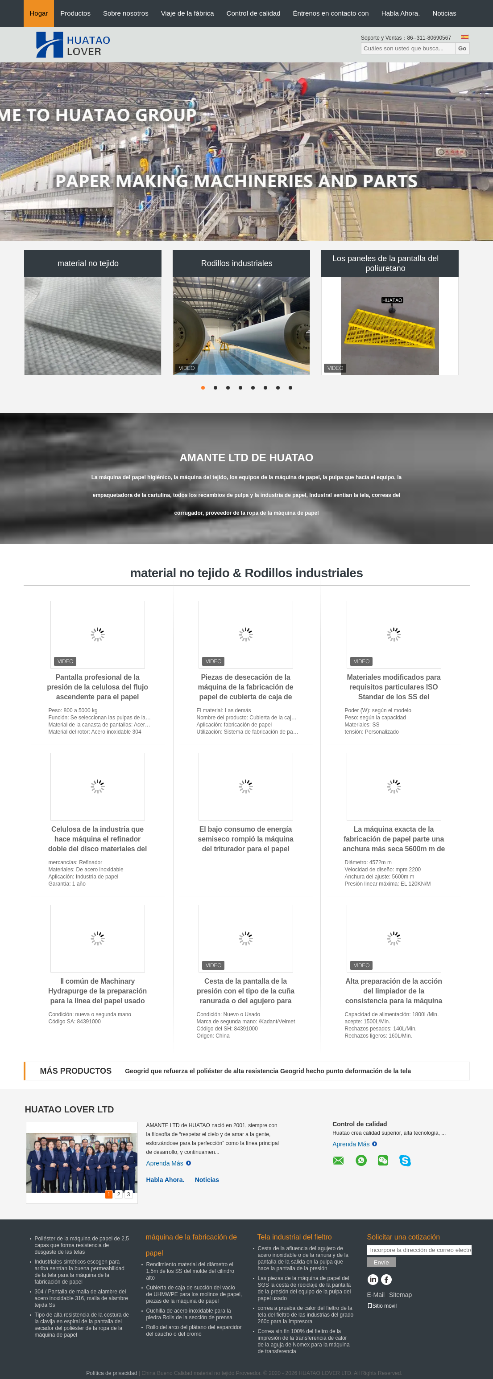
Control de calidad (254, 13)
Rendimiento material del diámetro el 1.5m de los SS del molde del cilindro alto (190, 1271)
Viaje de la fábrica (187, 13)
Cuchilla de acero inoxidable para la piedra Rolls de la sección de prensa (189, 1314)
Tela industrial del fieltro (294, 1237)
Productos (75, 13)
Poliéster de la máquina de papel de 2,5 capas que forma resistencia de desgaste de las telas (82, 1245)
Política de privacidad (111, 1373)
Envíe (381, 1262)
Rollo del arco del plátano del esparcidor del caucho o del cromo (194, 1330)
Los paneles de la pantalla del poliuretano (385, 263)
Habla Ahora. (400, 13)
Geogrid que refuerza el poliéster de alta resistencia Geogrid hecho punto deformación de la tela (268, 1071)
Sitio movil (382, 1306)
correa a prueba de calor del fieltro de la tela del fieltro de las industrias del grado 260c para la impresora (306, 1315)
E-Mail (376, 1294)
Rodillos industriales (237, 263)
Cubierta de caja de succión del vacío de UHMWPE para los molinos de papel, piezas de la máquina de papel (194, 1294)
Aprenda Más (168, 1163)
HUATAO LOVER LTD (69, 1109)
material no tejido (88, 263)
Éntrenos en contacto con (331, 13)
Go (462, 48)
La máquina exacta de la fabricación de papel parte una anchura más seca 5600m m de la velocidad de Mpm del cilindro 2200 (394, 848)
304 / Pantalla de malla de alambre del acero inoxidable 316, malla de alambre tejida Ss (81, 1298)
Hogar (39, 13)
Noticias (444, 13)
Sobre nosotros (126, 13)
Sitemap (400, 1294)
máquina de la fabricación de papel (191, 1245)
